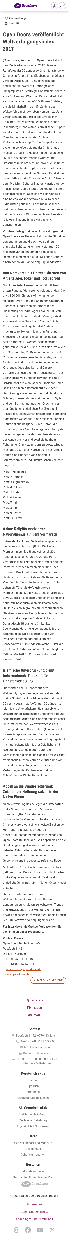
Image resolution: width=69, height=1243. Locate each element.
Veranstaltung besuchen (33, 1098)
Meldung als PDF (50, 980)
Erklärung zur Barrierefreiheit (34, 1219)
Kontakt (34, 1029)
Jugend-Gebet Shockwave (33, 1126)
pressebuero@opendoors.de (23, 969)
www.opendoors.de (16, 974)
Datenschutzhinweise (37, 1053)
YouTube (40, 1230)
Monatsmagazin (33, 1171)
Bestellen (33, 1164)
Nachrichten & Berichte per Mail (33, 1177)
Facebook (28, 1230)
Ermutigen (33, 1092)
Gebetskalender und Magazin (33, 1143)
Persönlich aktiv (33, 1073)
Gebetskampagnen (33, 1154)
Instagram (16, 1230)
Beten (33, 1080)
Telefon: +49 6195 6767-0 (37, 1041)
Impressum (34, 1204)
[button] (34, 1000)
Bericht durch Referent (33, 1114)
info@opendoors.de (37, 1047)
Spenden (33, 1086)
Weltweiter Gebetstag (33, 1120)
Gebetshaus (33, 1149)
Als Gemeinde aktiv (33, 1108)
